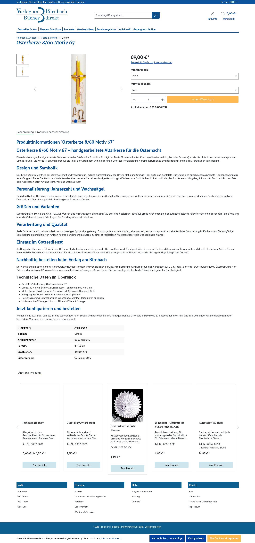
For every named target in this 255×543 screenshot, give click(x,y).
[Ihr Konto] (213, 13)
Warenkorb (229, 18)
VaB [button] (20, 485)
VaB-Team (22, 501)
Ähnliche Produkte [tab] (29, 372)
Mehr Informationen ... (111, 538)
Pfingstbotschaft (33, 426)
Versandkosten (153, 526)
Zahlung (136, 496)
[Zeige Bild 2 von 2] (80, 121)
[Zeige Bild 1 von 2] (75, 121)
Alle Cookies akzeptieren (224, 538)
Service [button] (80, 485)
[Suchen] (155, 15)
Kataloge (79, 501)
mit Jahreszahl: (140, 69)
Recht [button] (193, 485)
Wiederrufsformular (84, 512)
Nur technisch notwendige (167, 538)
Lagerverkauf (81, 507)
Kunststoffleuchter (211, 422)
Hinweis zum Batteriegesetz (203, 501)
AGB (191, 491)
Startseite (22, 491)
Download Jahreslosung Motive (90, 496)
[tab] (25, 132)
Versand (136, 501)
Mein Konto (22, 496)
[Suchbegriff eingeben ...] (123, 15)
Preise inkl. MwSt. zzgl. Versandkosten (151, 62)
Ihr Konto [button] (212, 18)
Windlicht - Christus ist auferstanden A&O (169, 428)
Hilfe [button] (135, 485)
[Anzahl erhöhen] (162, 99)
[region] (70, 89)
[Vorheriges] (34, 89)
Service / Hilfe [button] (229, 2)
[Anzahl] (148, 99)
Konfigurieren (196, 538)
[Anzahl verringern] (134, 99)
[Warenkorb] (229, 13)
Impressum (194, 507)
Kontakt (78, 491)
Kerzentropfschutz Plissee (123, 428)
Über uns (21, 507)
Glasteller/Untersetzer (81, 422)
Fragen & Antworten (142, 491)
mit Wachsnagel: (141, 83)
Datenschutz (195, 496)
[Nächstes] (121, 89)
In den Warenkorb (202, 99)
